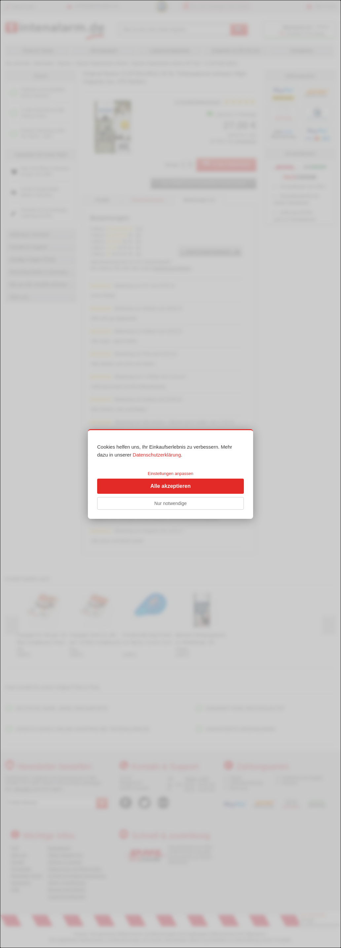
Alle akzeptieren (170, 486)
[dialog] (170, 474)
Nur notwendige (170, 503)
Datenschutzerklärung (157, 455)
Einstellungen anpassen (170, 473)
